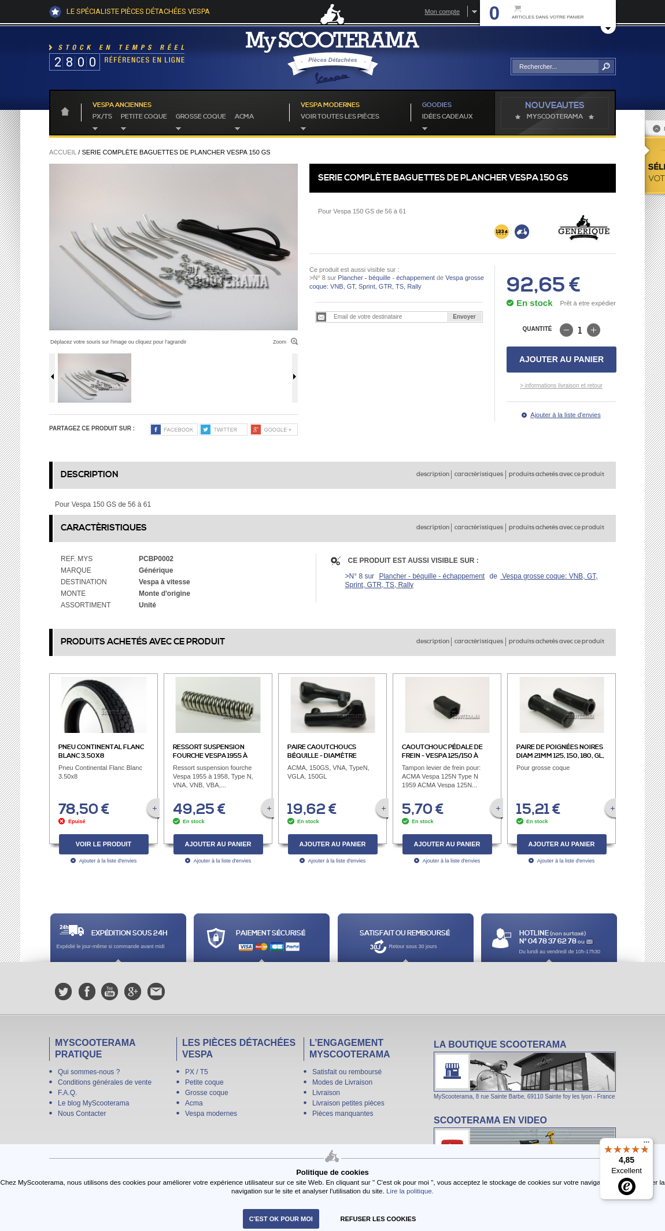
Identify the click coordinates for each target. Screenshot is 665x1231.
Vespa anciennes (122, 105)
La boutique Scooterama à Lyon (525, 1069)
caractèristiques (479, 474)
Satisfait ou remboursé (347, 1072)
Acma (244, 117)
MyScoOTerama (555, 117)
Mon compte (442, 11)
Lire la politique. (410, 1191)
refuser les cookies (378, 1218)
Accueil (62, 152)
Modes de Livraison (342, 1082)
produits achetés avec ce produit (556, 474)
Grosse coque (201, 117)
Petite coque (144, 117)
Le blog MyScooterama (93, 1103)
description (432, 474)
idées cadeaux (447, 117)
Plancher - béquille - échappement (386, 277)
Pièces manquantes (342, 1114)
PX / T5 (196, 1072)
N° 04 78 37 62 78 (548, 941)
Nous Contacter (82, 1114)
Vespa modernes (211, 1114)
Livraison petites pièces (348, 1103)
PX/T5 (102, 117)
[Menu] (646, 1145)
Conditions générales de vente (105, 1082)
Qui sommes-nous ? (89, 1072)
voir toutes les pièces (340, 117)
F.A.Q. (67, 1093)
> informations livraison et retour (561, 385)
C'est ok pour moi (281, 1218)
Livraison (326, 1093)
